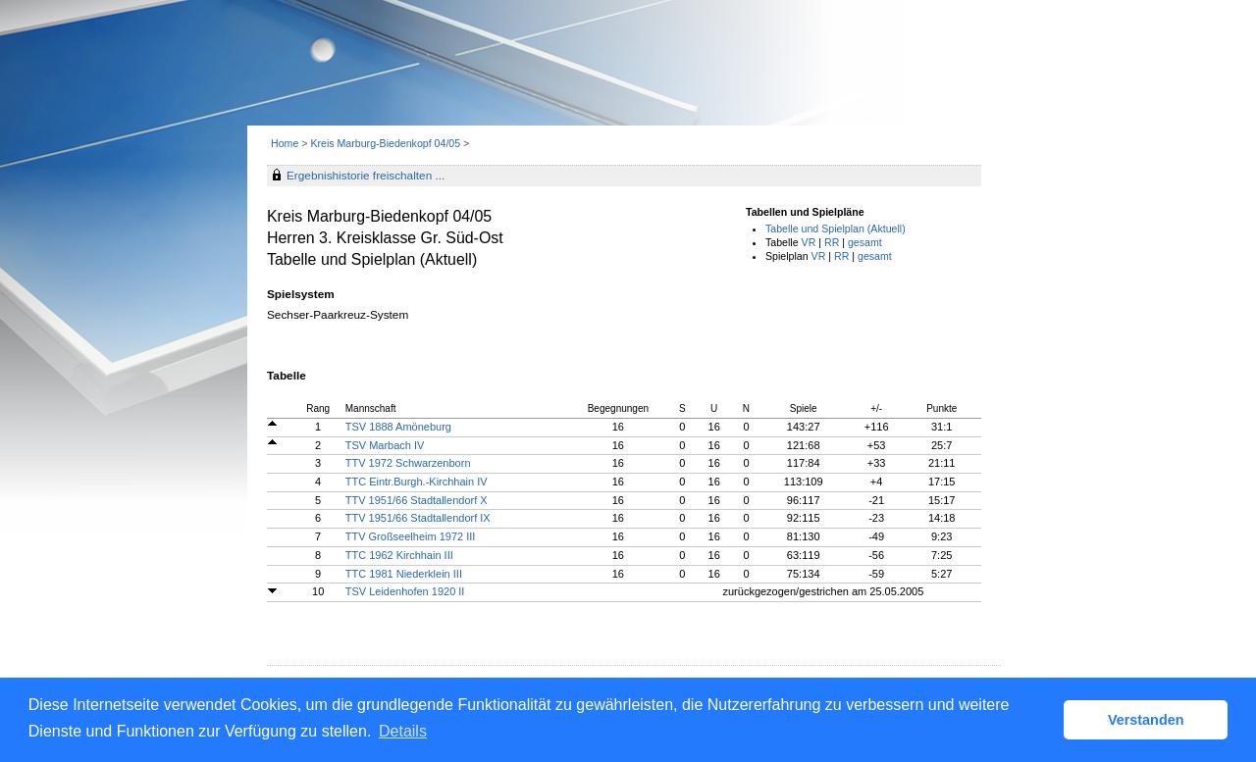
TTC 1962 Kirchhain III (399, 555)
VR (809, 242)
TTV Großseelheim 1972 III (410, 536)
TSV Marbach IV (385, 445)
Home (284, 143)
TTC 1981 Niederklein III (403, 574)
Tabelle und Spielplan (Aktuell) (835, 228)
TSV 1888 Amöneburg (398, 426)
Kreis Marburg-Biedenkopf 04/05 (386, 143)
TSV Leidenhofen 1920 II (405, 591)
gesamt (865, 242)
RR (831, 242)
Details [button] (403, 731)
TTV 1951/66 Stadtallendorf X (416, 500)
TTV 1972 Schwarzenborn (408, 463)
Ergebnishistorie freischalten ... (366, 175)
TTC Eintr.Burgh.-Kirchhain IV (416, 481)
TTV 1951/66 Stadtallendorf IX (418, 518)
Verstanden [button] (1146, 720)
